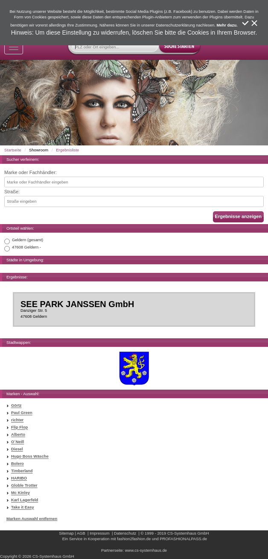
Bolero (17, 463)
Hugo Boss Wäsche (30, 456)
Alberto (18, 434)
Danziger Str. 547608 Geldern (134, 309)
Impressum (100, 533)
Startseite (12, 150)
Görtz (16, 405)
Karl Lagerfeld (24, 500)
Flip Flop (19, 427)
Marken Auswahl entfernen (31, 518)
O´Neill (17, 442)
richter (17, 420)
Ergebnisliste (67, 150)
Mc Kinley (20, 493)
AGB (81, 533)
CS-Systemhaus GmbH (188, 533)
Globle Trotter (24, 485)
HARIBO (19, 478)
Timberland (22, 471)
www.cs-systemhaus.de (146, 550)
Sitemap (66, 533)
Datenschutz (125, 533)
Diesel (17, 449)
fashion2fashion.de (134, 538)
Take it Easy (22, 507)
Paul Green (21, 413)
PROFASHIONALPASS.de (183, 538)
